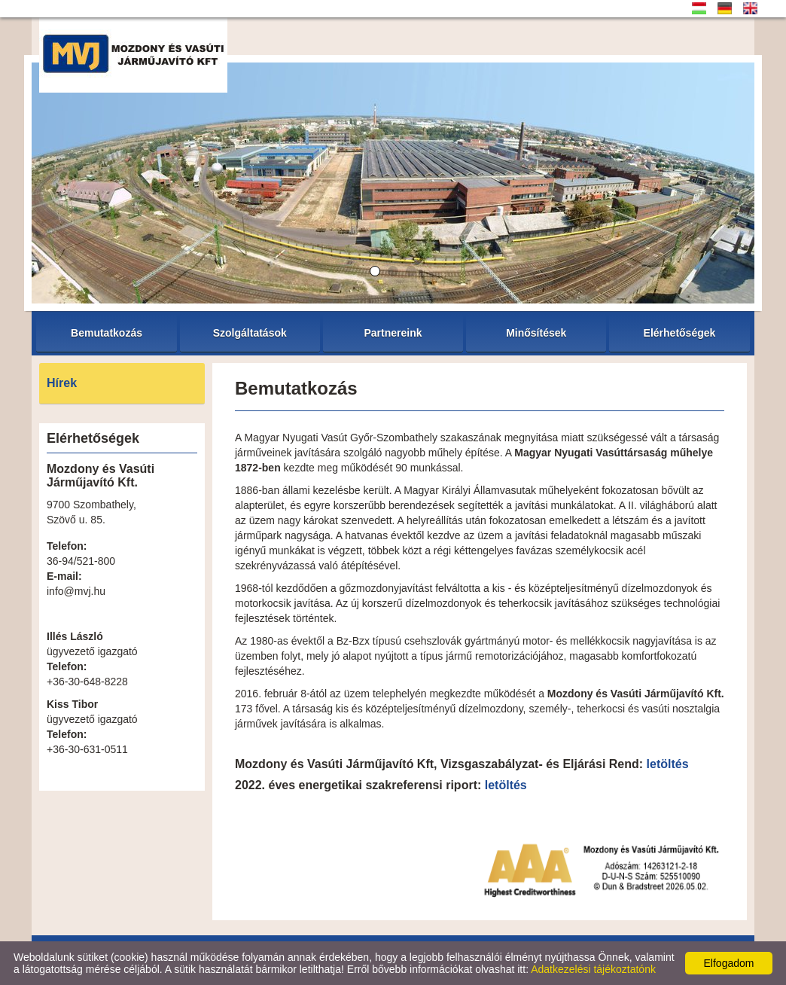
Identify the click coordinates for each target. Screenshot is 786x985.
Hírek (62, 383)
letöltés (668, 764)
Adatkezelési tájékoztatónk (593, 969)
